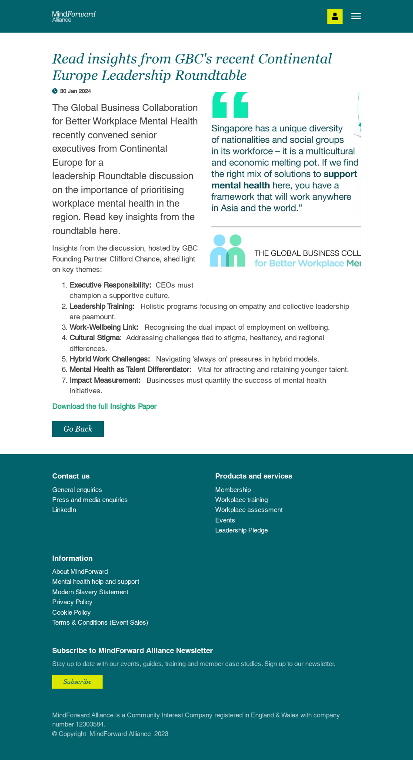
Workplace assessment (249, 509)
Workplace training (241, 499)
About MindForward (80, 571)
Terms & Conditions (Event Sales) (100, 622)
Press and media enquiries (90, 499)
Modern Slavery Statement (90, 592)
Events (225, 520)
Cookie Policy (71, 612)
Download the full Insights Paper (104, 406)
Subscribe (77, 681)
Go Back (78, 428)
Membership (233, 489)
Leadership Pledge (241, 530)
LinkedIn (64, 509)
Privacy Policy (72, 602)
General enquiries (77, 489)
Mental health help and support (95, 581)
